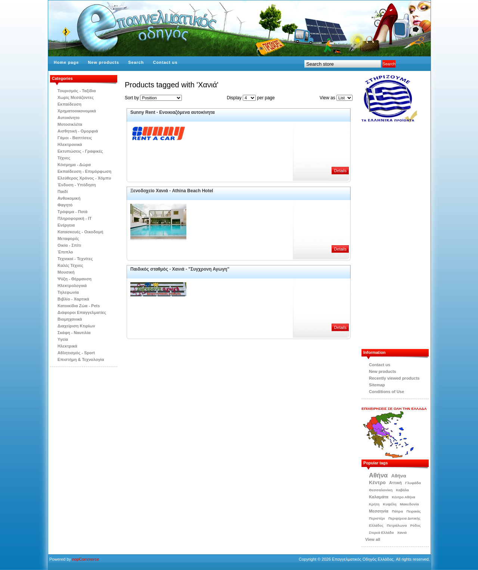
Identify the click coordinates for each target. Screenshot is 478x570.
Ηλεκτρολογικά (72, 285)
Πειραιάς (413, 511)
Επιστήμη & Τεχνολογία (81, 359)
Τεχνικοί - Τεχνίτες (75, 258)
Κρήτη (374, 504)
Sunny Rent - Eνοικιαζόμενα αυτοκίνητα (172, 112)
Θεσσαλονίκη (380, 490)
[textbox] (342, 64)
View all (372, 539)
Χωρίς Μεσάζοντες (76, 97)
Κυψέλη (389, 504)
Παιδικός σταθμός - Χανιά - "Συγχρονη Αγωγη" (179, 269)
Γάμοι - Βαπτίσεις (75, 138)
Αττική (395, 482)
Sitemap (377, 385)
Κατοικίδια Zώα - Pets (79, 305)
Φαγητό (65, 205)
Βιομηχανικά (70, 319)
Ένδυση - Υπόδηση (77, 185)
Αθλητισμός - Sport (76, 353)
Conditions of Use (386, 391)
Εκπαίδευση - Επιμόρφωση (84, 171)
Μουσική (66, 272)
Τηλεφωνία (68, 292)
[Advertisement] (398, 236)
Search (136, 62)
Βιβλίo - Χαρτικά (73, 299)
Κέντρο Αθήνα (403, 497)
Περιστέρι (377, 518)
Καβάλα (402, 490)
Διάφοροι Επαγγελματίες (82, 312)
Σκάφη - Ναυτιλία (74, 332)
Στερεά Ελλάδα (381, 533)
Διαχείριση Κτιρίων (76, 326)
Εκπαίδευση (69, 104)
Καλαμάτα (378, 497)
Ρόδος (415, 525)
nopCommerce (85, 559)
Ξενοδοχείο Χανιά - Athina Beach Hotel (171, 190)
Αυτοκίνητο (69, 117)
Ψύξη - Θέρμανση (74, 279)
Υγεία (63, 339)
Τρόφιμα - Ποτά (72, 211)
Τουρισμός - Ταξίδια (77, 90)
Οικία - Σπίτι (69, 245)
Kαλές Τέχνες (70, 265)
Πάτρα (397, 511)
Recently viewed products (394, 378)
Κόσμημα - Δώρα (74, 164)
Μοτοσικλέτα (70, 124)
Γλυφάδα (413, 483)
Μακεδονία (409, 504)
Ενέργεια (66, 225)
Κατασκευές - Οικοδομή (80, 232)
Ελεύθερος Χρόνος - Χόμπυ (84, 178)
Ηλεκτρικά (67, 346)
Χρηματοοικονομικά (77, 111)
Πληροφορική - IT (74, 218)
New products (103, 62)
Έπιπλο (65, 252)
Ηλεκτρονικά (70, 144)
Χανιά (402, 533)
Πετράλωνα (397, 525)
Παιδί (63, 191)
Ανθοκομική (69, 198)
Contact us (165, 62)
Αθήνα (378, 475)
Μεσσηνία (378, 511)
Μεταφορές (68, 238)
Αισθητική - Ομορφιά (78, 131)
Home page (66, 62)
